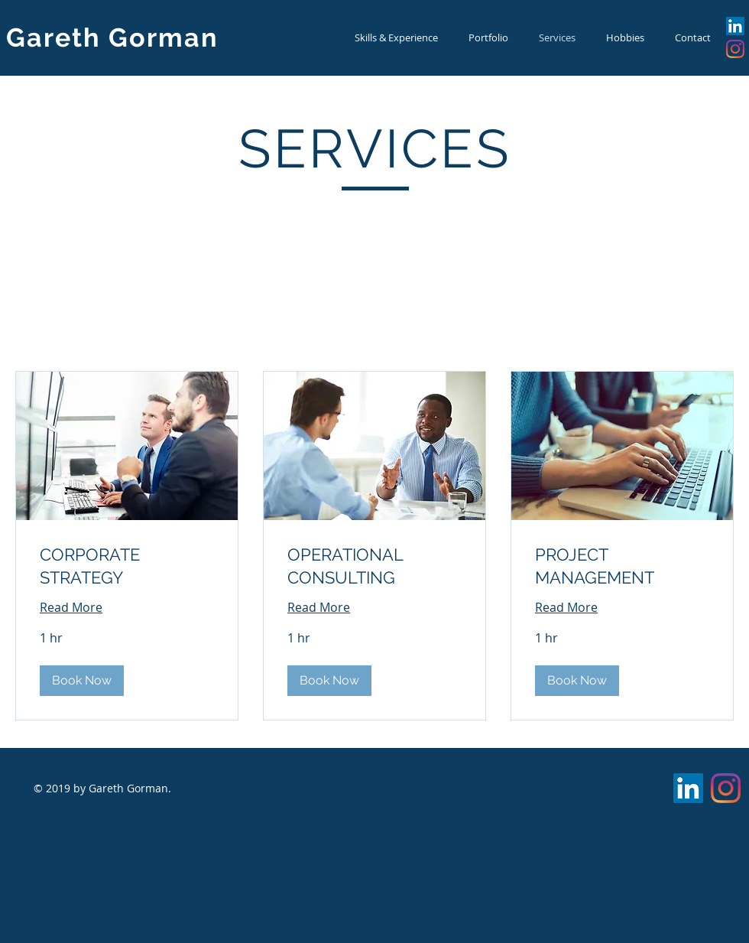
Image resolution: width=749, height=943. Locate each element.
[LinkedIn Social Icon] (735, 26)
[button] (82, 680)
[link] (127, 566)
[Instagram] (735, 49)
